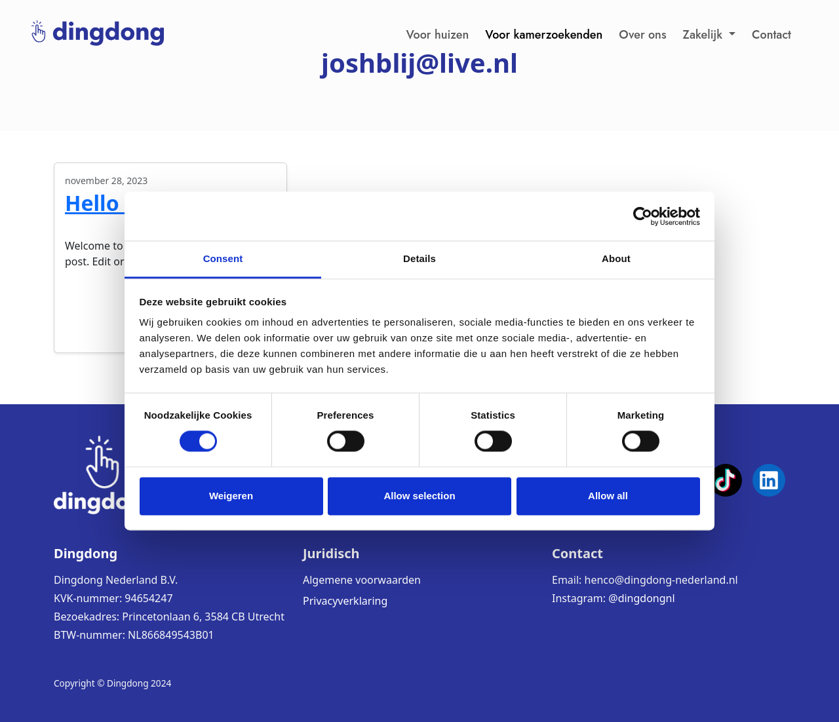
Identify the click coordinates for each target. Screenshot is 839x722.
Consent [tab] (223, 258)
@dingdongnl (641, 598)
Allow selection (419, 495)
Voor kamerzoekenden (543, 34)
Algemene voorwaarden (362, 580)
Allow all (608, 495)
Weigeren (231, 495)
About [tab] (616, 258)
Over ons (642, 34)
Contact (771, 34)
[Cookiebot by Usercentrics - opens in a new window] (642, 216)
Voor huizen (437, 34)
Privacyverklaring (345, 601)
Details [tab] (419, 258)
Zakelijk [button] (704, 34)
